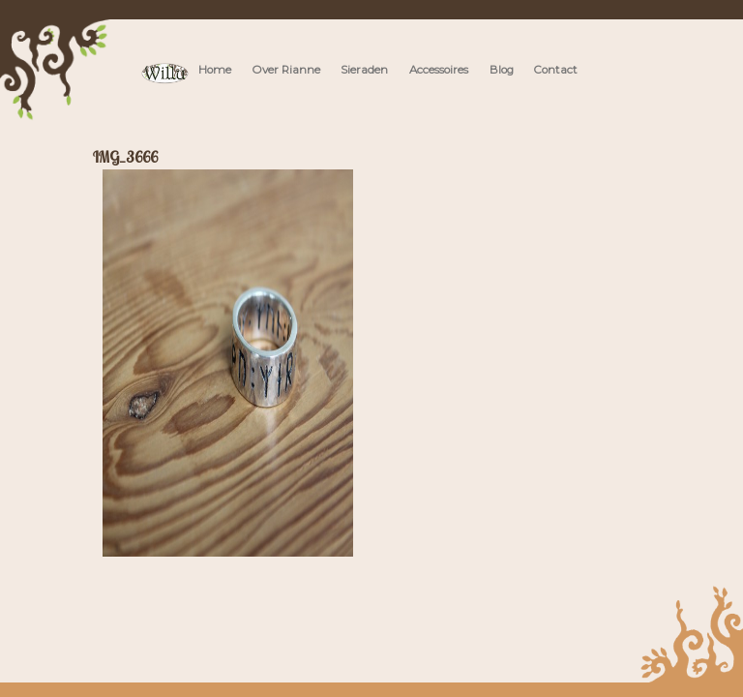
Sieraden (364, 69)
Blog (502, 69)
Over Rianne (286, 69)
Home (214, 69)
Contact (556, 69)
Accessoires (438, 69)
